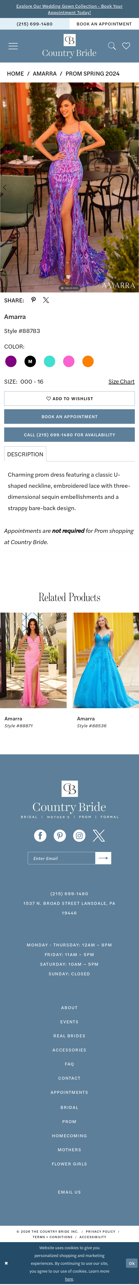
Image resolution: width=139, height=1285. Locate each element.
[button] (13, 46)
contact (69, 1079)
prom (69, 1122)
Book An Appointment (69, 417)
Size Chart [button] (121, 381)
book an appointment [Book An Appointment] (104, 24)
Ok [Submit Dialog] (132, 1264)
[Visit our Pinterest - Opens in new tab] (60, 836)
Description (25, 455)
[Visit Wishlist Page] (126, 46)
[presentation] (33, 661)
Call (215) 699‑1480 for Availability (70, 435)
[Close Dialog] (6, 1263)
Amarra (45, 73)
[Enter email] (69, 859)
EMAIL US (69, 1193)
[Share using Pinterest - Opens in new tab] (33, 300)
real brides (69, 1036)
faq (69, 1064)
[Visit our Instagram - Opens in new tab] (79, 836)
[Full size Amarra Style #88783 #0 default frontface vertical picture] (69, 188)
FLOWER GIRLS (69, 1164)
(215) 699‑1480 (69, 894)
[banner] (69, 46)
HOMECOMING (69, 1136)
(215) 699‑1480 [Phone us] (35, 24)
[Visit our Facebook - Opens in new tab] (40, 836)
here (69, 1280)
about (69, 1008)
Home (15, 73)
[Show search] (112, 46)
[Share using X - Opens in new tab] (46, 300)
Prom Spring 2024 (93, 73)
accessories (69, 1050)
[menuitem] (35, 24)
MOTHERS (69, 1150)
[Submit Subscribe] (103, 859)
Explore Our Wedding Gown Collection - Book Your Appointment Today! (69, 9)
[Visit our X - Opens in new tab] (99, 836)
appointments (69, 1093)
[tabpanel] (69, 188)
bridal (69, 1108)
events (69, 1022)
